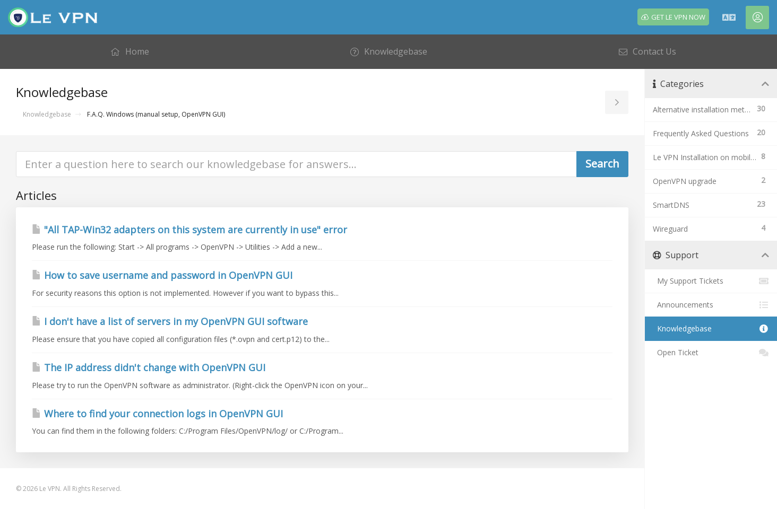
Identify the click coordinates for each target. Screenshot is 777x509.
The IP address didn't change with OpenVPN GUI (148, 367)
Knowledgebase (47, 114)
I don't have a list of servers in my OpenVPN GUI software (170, 321)
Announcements (711, 305)
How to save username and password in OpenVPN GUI (162, 275)
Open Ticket (711, 352)
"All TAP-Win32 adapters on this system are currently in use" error (189, 229)
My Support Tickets (711, 281)
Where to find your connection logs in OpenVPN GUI (157, 413)
